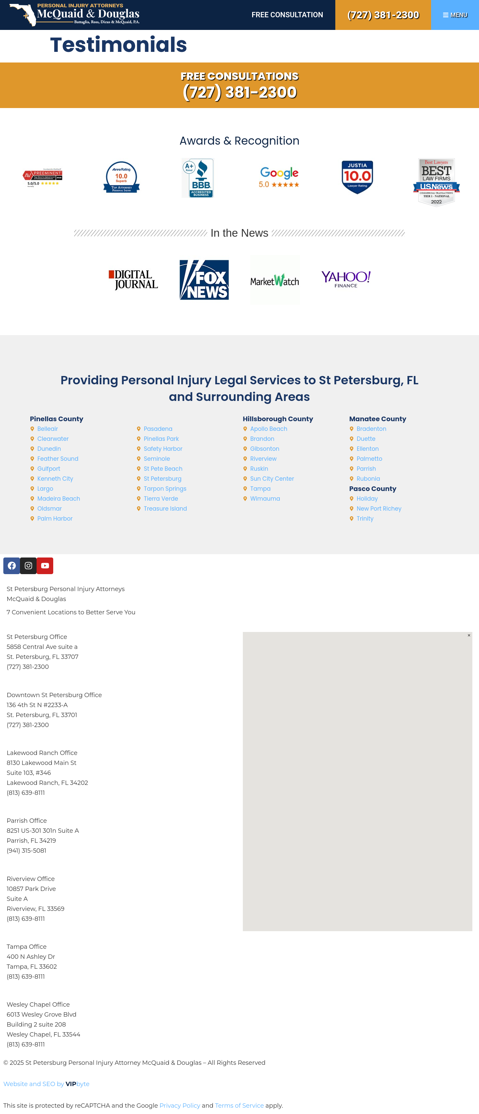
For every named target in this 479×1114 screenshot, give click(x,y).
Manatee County (377, 419)
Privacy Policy (180, 1105)
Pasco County (373, 488)
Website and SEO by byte (46, 1084)
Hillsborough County (278, 419)
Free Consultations (240, 75)
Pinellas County (56, 419)
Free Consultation (287, 15)
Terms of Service (239, 1105)
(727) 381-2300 (383, 15)
